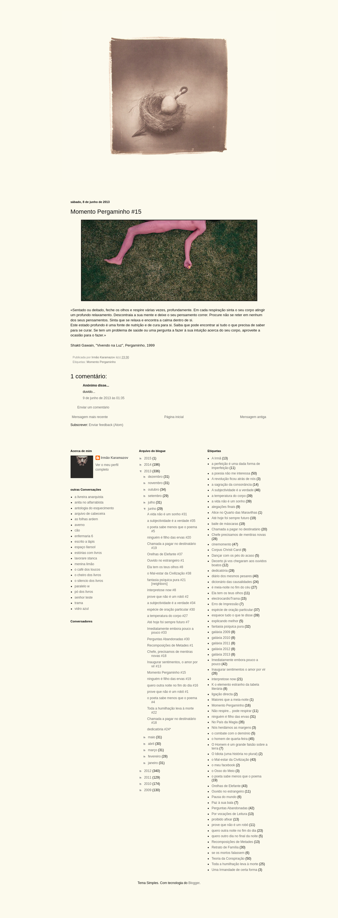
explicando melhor (225, 621)
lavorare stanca (86, 558)
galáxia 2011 (221, 643)
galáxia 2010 (221, 638)
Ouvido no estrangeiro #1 (165, 560)
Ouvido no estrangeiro (228, 791)
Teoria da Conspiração (228, 858)
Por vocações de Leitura (229, 814)
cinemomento (221, 544)
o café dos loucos (87, 569)
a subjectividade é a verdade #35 (171, 521)
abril (151, 744)
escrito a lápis (85, 542)
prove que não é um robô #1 (168, 692)
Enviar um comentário (93, 407)
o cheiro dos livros (88, 575)
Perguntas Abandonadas (229, 808)
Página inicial (174, 417)
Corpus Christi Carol (226, 550)
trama (79, 603)
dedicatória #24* (159, 729)
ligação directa (222, 694)
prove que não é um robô (230, 825)
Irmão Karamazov (114, 458)
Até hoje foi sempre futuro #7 (168, 622)
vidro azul (82, 609)
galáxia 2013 (221, 654)
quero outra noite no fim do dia (234, 831)
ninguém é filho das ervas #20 (169, 537)
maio (152, 737)
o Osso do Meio (223, 771)
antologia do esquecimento (94, 508)
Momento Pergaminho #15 (166, 672)
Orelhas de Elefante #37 (165, 554)
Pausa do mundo (224, 797)
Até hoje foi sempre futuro (230, 518)
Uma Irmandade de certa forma (234, 870)
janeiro (153, 763)
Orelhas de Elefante (226, 786)
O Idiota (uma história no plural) (235, 754)
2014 (148, 465)
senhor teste (84, 597)
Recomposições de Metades (232, 842)
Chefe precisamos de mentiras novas (239, 535)
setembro (155, 496)
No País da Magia (225, 722)
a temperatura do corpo (229, 496)
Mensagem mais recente (90, 417)
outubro (154, 489)
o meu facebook (223, 765)
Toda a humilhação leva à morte (235, 864)
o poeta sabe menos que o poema (236, 776)
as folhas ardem (86, 519)
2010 (148, 784)
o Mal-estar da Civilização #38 (169, 573)
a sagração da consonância (232, 485)
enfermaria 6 (84, 536)
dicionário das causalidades (232, 582)
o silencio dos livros (89, 581)
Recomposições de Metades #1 (170, 645)
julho (152, 502)
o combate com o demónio (231, 733)
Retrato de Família (225, 847)
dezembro (156, 477)
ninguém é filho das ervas (230, 717)
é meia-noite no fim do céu (231, 587)
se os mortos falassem (228, 853)
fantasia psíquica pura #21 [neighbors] (166, 582)
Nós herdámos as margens (231, 728)
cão (77, 530)
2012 (148, 771)
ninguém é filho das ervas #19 (169, 679)
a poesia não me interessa (231, 473)
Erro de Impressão (225, 604)
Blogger (194, 883)
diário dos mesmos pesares (232, 576)
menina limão (84, 564)
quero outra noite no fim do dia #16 (172, 685)
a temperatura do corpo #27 (167, 616)
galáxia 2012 (221, 649)
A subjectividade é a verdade (232, 490)
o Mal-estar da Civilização (230, 760)
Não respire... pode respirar (232, 711)
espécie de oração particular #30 (171, 609)
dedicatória (220, 571)
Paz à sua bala (222, 803)
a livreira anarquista (89, 497)
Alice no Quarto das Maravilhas (234, 512)
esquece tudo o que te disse (232, 615)
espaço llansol (85, 547)
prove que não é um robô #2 (168, 597)
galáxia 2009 (221, 632)
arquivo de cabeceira (90, 514)
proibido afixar (222, 819)
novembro (156, 483)
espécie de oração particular (232, 610)
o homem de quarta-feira (229, 739)
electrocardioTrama (226, 598)
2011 (148, 777)
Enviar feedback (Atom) (106, 425)
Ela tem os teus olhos (227, 593)
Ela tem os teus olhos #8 (165, 567)
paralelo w (82, 586)
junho (152, 509)
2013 (148, 471)
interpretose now (224, 679)
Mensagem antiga (253, 417)
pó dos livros (84, 592)
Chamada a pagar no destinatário (236, 529)
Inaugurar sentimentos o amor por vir (238, 669)
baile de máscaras (225, 524)
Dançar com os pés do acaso (233, 555)
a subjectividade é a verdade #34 (171, 603)
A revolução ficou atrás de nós (234, 479)
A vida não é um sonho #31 (167, 514)
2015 (148, 458)
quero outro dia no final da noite (235, 836)
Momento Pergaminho (101, 362)
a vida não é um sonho (228, 501)
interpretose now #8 (161, 590)
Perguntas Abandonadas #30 (168, 639)
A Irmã (216, 458)
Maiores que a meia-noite (230, 700)
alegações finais (223, 507)
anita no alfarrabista (89, 502)
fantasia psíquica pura (228, 626)
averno (80, 525)
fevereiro (155, 756)
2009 (148, 790)
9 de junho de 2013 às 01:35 (104, 398)
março (153, 750)
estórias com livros (88, 553)
